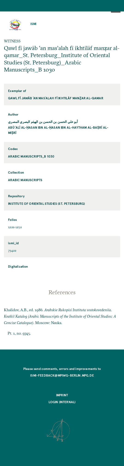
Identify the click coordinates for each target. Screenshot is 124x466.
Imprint (62, 395)
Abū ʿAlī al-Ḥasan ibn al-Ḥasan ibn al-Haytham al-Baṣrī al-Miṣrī (58, 130)
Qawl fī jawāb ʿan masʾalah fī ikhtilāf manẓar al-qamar (55, 98)
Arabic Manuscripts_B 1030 (31, 156)
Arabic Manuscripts (25, 180)
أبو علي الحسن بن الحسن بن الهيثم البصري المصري (43, 121)
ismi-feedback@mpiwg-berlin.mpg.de (62, 375)
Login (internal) (62, 402)
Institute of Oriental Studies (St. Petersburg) (46, 203)
